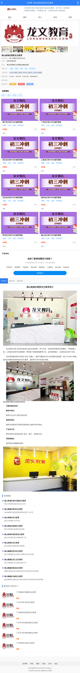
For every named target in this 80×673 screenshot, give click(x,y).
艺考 (20, 95)
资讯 (55, 17)
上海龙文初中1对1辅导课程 (51, 160)
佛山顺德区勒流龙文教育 (12, 568)
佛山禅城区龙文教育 (10, 518)
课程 (24, 17)
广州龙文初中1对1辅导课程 (51, 122)
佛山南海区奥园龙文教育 (12, 526)
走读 (26, 68)
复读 (14, 95)
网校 (16, 68)
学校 (31, 663)
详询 (35, 129)
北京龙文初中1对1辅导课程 (12, 197)
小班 (21, 68)
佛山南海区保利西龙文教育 (13, 534)
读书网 (29, 3)
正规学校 (12, 84)
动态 (56, 663)
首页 (9, 17)
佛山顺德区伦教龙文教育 (12, 576)
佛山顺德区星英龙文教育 (12, 509)
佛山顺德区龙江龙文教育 (12, 560)
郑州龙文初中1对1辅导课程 (51, 197)
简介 (40, 17)
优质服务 (29, 84)
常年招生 (32, 68)
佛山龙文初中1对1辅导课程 (51, 235)
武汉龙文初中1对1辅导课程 (12, 160)
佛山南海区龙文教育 (10, 543)
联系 (70, 17)
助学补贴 (21, 84)
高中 (9, 95)
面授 (11, 68)
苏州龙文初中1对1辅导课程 (12, 235)
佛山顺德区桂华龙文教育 (12, 551)
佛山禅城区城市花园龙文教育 (14, 501)
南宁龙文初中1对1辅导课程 (12, 122)
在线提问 (40, 273)
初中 (3, 95)
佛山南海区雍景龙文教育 (43, 3)
